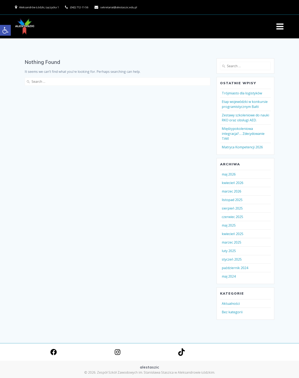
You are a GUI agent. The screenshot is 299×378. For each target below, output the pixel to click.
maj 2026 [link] (229, 174)
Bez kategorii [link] (232, 312)
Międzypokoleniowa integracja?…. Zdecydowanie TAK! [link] (243, 133)
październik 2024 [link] (235, 268)
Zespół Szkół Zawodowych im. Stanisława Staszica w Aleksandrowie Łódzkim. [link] (156, 372)
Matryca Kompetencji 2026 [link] (242, 147)
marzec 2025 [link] (231, 242)
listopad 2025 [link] (232, 200)
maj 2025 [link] (229, 225)
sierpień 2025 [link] (232, 208)
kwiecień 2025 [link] (232, 234)
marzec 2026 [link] (231, 191)
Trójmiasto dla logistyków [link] (242, 93)
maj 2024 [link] (229, 276)
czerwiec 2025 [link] (232, 217)
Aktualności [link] (231, 303)
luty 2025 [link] (229, 251)
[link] (5, 30)
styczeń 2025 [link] (232, 259)
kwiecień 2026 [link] (232, 182)
